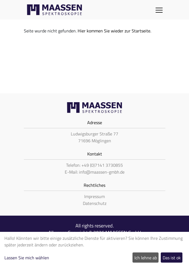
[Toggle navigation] (159, 10)
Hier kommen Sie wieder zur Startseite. (114, 30)
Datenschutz (94, 203)
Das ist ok (172, 257)
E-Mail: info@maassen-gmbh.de (95, 172)
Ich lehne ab (145, 257)
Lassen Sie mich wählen (26, 257)
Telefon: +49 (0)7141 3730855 (94, 165)
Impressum (94, 196)
